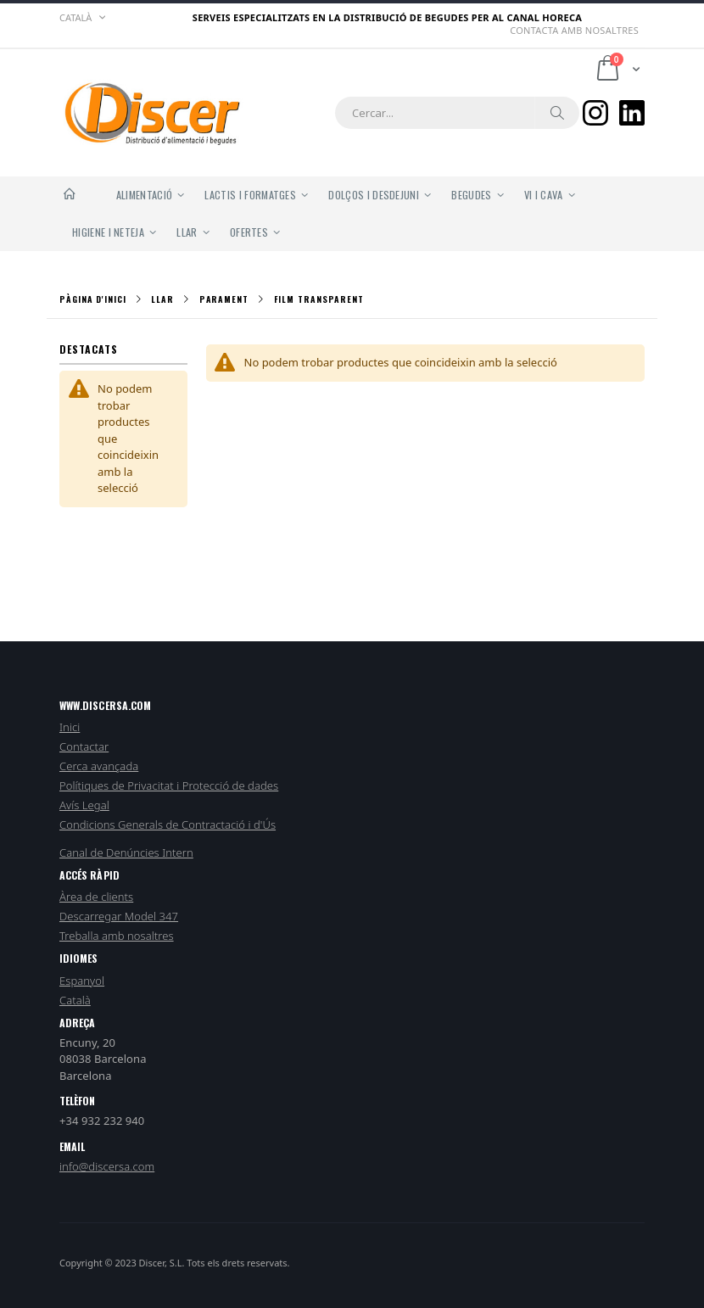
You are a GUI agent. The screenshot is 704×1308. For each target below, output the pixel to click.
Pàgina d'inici (92, 299)
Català (75, 1000)
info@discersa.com (106, 1166)
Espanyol (81, 980)
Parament (224, 299)
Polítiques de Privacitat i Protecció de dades (168, 785)
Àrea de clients (96, 896)
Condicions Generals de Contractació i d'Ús (167, 824)
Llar (162, 299)
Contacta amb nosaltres (574, 30)
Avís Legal (84, 805)
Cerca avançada (98, 766)
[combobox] (457, 113)
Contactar (84, 746)
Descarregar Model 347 (118, 916)
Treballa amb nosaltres (116, 935)
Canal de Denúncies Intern (126, 852)
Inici (69, 727)
